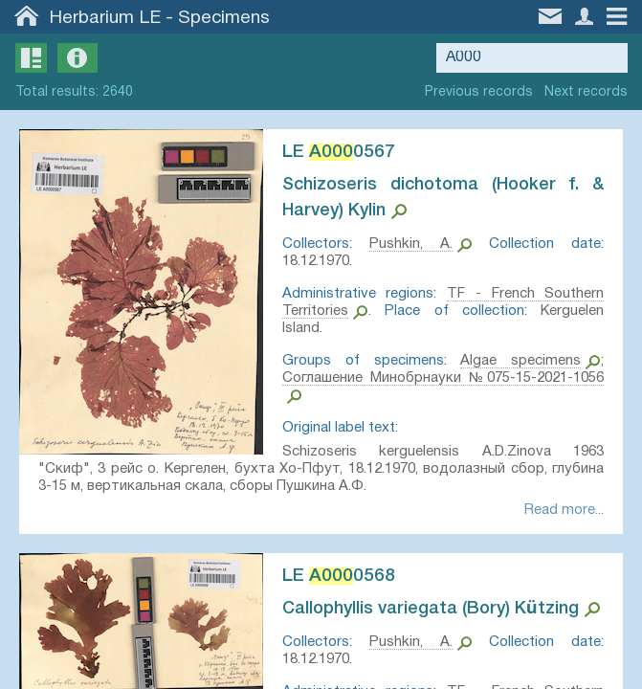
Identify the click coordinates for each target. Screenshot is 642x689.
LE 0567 (338, 152)
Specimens (224, 18)
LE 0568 (338, 576)
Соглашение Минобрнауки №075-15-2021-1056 (443, 378)
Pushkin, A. (411, 244)
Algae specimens (520, 360)
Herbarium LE (105, 18)
